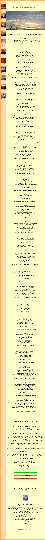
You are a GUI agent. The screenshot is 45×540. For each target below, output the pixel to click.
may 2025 (3, 80)
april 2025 (3, 89)
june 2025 (3, 71)
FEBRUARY (25, 500)
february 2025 (3, 98)
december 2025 (3, 18)
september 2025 (3, 45)
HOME (3, 9)
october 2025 (3, 35)
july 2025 (3, 63)
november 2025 (3, 27)
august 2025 (3, 54)
